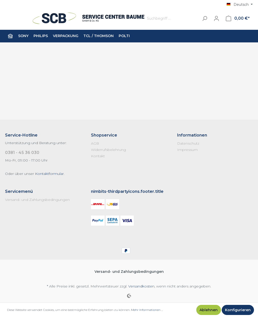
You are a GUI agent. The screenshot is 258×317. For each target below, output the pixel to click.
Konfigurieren (238, 310)
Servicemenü (19, 191)
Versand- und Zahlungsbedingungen (37, 199)
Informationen (192, 135)
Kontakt (98, 156)
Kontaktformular (49, 173)
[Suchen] (204, 18)
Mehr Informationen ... (147, 310)
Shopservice (104, 135)
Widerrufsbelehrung (108, 149)
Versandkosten (141, 286)
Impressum (187, 149)
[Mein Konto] (216, 18)
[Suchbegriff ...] (172, 18)
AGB (95, 143)
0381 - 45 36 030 (22, 152)
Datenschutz (188, 143)
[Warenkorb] (237, 18)
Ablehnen (209, 310)
